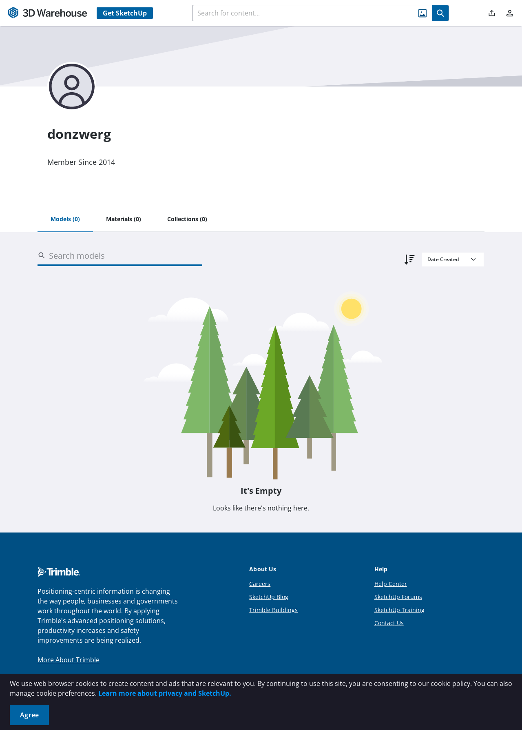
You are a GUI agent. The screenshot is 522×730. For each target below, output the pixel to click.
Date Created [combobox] (443, 259)
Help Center (390, 584)
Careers (259, 584)
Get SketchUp (125, 13)
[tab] (65, 219)
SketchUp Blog (268, 597)
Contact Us (389, 623)
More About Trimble (69, 659)
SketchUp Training (399, 610)
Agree (29, 714)
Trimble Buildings (273, 610)
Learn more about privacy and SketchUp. (164, 693)
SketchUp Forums (398, 597)
